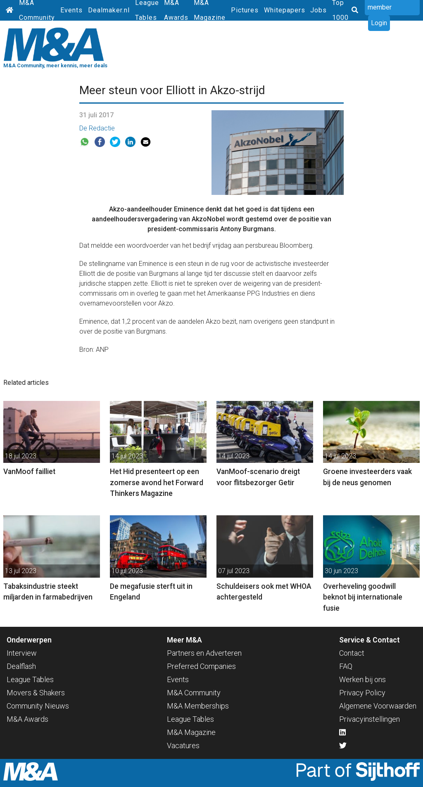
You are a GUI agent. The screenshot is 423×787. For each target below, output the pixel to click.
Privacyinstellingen (369, 719)
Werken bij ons (362, 679)
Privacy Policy (362, 692)
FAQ (345, 666)
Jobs (318, 10)
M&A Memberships (198, 706)
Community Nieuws (38, 706)
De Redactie (97, 128)
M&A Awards (27, 719)
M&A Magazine (191, 732)
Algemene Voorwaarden (377, 706)
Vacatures (183, 745)
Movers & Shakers (36, 692)
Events (71, 10)
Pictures (245, 10)
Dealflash (21, 666)
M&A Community (194, 692)
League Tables (30, 679)
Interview (22, 653)
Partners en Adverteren (204, 653)
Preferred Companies (201, 666)
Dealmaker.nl (109, 10)
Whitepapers (284, 10)
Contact (351, 653)
